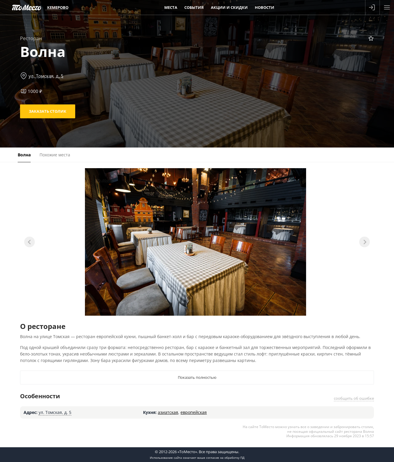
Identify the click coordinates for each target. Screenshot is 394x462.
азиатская (168, 412)
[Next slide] (364, 242)
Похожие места (55, 155)
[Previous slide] (29, 242)
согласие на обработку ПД (225, 458)
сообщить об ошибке (354, 398)
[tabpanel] (195, 242)
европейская (193, 412)
